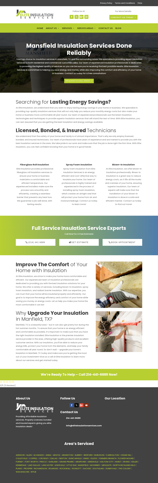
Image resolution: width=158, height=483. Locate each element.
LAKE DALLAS (34, 465)
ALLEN (29, 455)
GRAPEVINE (80, 461)
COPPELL (33, 458)
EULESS (94, 458)
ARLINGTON (67, 455)
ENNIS (86, 458)
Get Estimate (80, 242)
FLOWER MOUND (126, 458)
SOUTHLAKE (98, 468)
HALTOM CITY (106, 461)
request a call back (78, 81)
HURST (118, 461)
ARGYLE (56, 455)
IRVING (126, 461)
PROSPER (28, 468)
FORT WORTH (31, 461)
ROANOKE (53, 468)
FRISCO (43, 461)
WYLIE (33, 471)
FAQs (140, 3)
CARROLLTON (112, 455)
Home (40, 28)
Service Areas (85, 28)
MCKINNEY (95, 465)
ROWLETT (76, 468)
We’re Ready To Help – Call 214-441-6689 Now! (79, 374)
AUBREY (78, 455)
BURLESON (99, 455)
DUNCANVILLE (75, 458)
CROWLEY (44, 458)
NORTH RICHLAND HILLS (124, 465)
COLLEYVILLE (22, 458)
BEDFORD (88, 455)
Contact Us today (122, 17)
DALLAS (53, 458)
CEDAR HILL (126, 455)
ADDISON (20, 455)
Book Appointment (123, 242)
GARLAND (53, 461)
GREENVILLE (93, 461)
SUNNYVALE (111, 468)
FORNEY (19, 461)
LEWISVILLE (60, 465)
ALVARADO (38, 455)
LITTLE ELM (71, 465)
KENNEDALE (21, 465)
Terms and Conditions (125, 3)
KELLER (134, 461)
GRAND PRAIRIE (66, 461)
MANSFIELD (83, 465)
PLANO (19, 468)
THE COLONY (124, 468)
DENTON (63, 458)
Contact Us (106, 28)
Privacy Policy (106, 3)
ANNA (48, 455)
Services (67, 28)
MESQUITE (106, 465)
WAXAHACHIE (22, 471)
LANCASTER (47, 465)
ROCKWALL (65, 468)
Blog (118, 28)
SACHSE (87, 468)
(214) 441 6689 (36, 242)
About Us (51, 28)
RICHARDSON (40, 468)
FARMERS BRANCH (107, 458)
